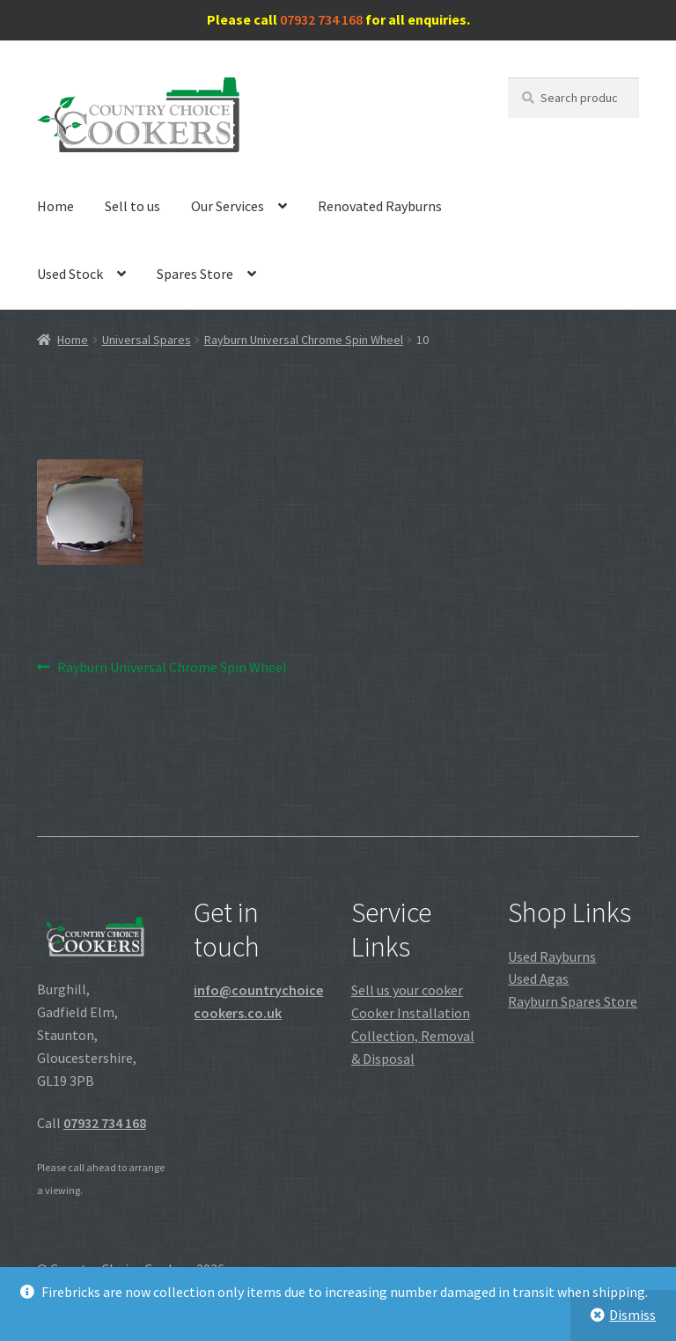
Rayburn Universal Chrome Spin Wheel (303, 340)
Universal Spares (146, 340)
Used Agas (538, 978)
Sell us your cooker (407, 990)
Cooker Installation (410, 1013)
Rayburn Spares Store (572, 1001)
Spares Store (195, 273)
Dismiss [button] (632, 1314)
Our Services (227, 206)
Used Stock (70, 273)
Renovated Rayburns (380, 206)
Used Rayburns (552, 956)
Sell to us (132, 206)
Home (55, 206)
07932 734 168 (321, 19)
